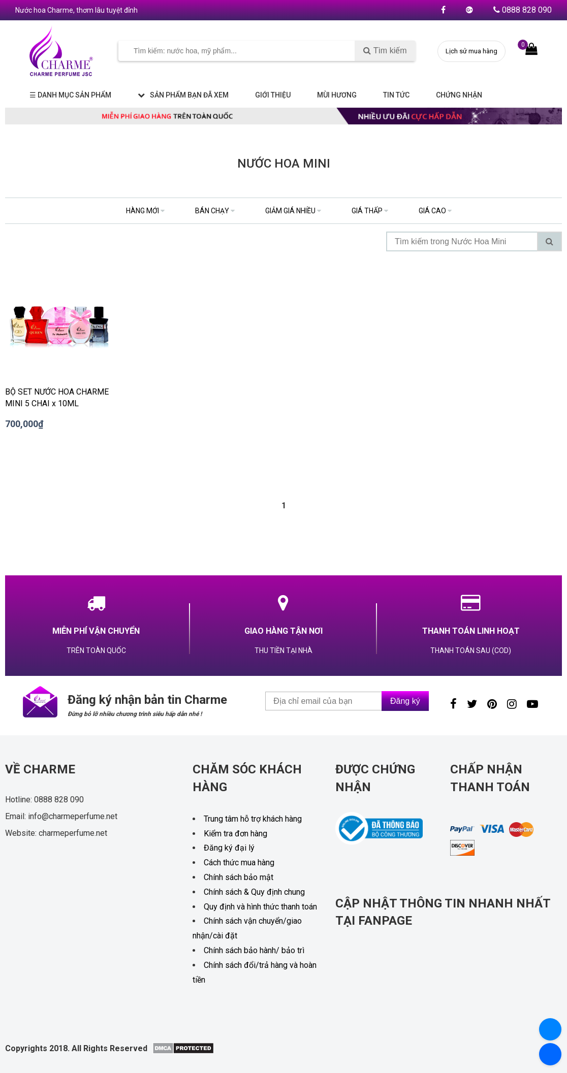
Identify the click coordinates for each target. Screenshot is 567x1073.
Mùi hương (337, 95)
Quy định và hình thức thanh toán (260, 907)
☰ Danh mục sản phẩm (70, 95)
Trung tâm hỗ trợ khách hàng (253, 819)
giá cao (435, 211)
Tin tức (396, 95)
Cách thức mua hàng (239, 862)
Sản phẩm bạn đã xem (183, 95)
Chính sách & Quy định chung (254, 892)
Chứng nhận (459, 95)
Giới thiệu (273, 95)
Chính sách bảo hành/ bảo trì (254, 950)
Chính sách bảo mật (238, 877)
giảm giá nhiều (293, 211)
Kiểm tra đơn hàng (235, 833)
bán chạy (215, 211)
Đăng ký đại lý (229, 848)
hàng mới (145, 211)
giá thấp (370, 211)
